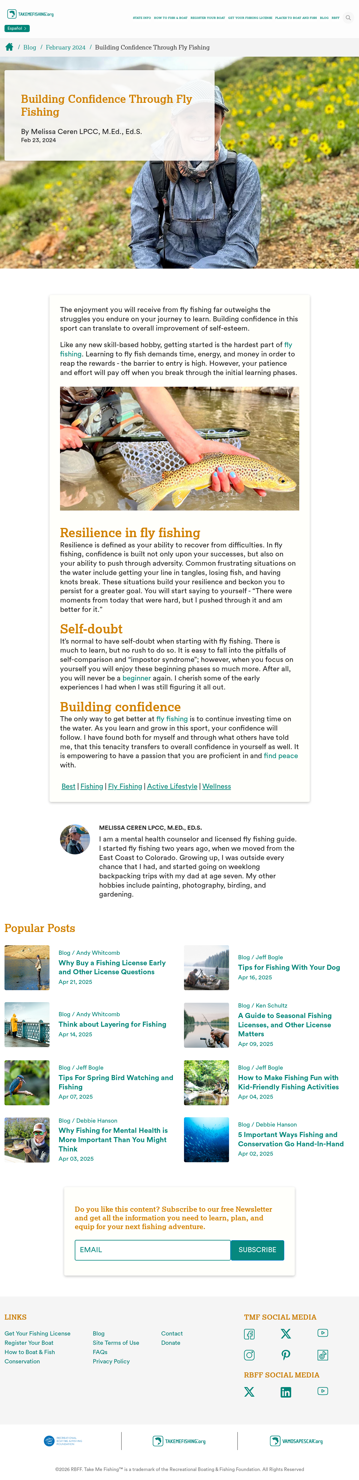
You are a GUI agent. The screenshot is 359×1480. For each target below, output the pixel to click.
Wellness (216, 786)
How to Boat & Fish (30, 1352)
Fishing (91, 786)
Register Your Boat (208, 18)
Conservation (22, 1361)
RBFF (335, 18)
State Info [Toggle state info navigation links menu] (142, 18)
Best (69, 786)
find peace (281, 756)
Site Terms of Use (116, 1343)
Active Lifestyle (172, 786)
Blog (324, 18)
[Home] (12, 47)
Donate (170, 1343)
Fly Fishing (125, 786)
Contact (172, 1334)
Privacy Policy (111, 1361)
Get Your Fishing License (250, 18)
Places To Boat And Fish (296, 18)
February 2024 (66, 47)
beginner (136, 678)
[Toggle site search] (348, 18)
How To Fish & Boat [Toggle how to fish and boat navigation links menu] (171, 18)
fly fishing (172, 719)
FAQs (100, 1352)
